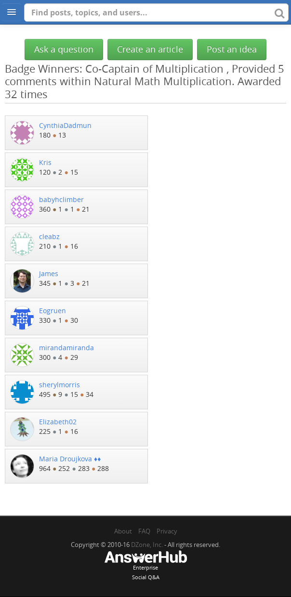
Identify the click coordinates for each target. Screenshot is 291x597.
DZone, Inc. (147, 544)
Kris (45, 162)
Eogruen (52, 310)
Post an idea (232, 49)
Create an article (150, 49)
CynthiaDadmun (65, 125)
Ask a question (63, 49)
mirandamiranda (66, 347)
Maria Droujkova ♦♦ (70, 458)
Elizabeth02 (58, 421)
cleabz (49, 236)
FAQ (144, 531)
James (48, 273)
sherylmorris (59, 384)
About (123, 531)
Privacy (167, 531)
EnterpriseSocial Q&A (145, 566)
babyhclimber (61, 199)
